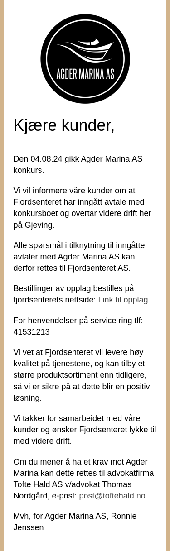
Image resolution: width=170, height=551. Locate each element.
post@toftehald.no (112, 495)
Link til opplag (123, 299)
